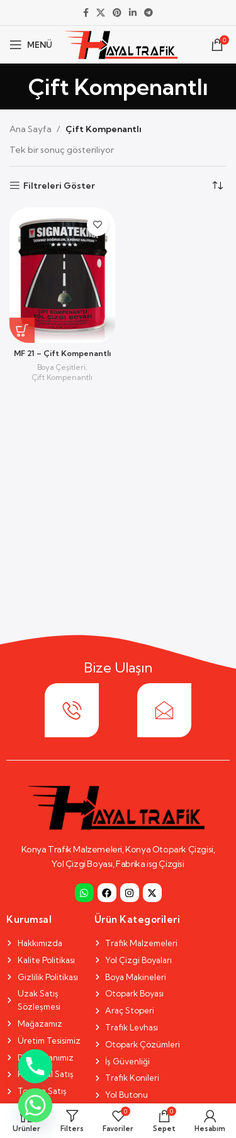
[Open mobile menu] (31, 44)
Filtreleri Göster (59, 186)
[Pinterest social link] (117, 12)
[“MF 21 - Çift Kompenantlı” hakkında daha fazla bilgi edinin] (22, 330)
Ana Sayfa (30, 129)
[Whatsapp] (35, 1105)
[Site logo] (121, 43)
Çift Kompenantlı (62, 377)
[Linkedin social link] (132, 12)
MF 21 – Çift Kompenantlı (62, 353)
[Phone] (35, 1066)
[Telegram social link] (148, 12)
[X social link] (101, 12)
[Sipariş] (217, 185)
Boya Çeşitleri (61, 367)
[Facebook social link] (86, 12)
